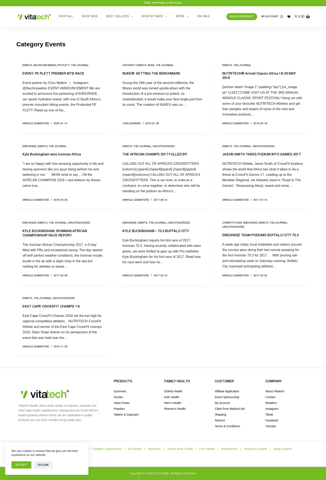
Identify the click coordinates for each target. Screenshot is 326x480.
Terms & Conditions (227, 426)
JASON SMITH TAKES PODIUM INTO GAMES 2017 (261, 154)
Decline (43, 465)
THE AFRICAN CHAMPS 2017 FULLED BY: (155, 154)
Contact (270, 397)
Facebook (271, 420)
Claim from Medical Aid (229, 408)
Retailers (271, 403)
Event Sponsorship (227, 397)
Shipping (220, 414)
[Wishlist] (288, 16)
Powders (119, 408)
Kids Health (171, 397)
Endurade (29, 146)
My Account (222, 403)
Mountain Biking (45, 65)
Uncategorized (164, 146)
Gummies (120, 391)
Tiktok (269, 414)
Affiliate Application (227, 391)
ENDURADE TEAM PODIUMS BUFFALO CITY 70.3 (260, 235)
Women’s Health (174, 408)
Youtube (270, 426)
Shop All (65, 16)
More (183, 16)
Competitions (232, 223)
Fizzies (118, 397)
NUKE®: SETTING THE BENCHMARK (151, 73)
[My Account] (272, 17)
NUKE (151, 65)
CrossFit (128, 65)
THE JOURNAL (80, 65)
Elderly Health (173, 391)
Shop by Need (155, 16)
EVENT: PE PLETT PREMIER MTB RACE (53, 73)
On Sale (203, 16)
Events (27, 65)
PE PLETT (64, 65)
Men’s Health (172, 403)
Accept (21, 465)
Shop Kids (90, 16)
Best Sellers (120, 16)
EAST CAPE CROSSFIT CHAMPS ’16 (51, 306)
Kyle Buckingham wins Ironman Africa (51, 154)
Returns (220, 420)
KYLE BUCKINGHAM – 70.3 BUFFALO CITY (155, 231)
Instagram (271, 408)
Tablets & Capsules (126, 414)
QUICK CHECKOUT (242, 16)
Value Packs (122, 403)
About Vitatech (274, 391)
